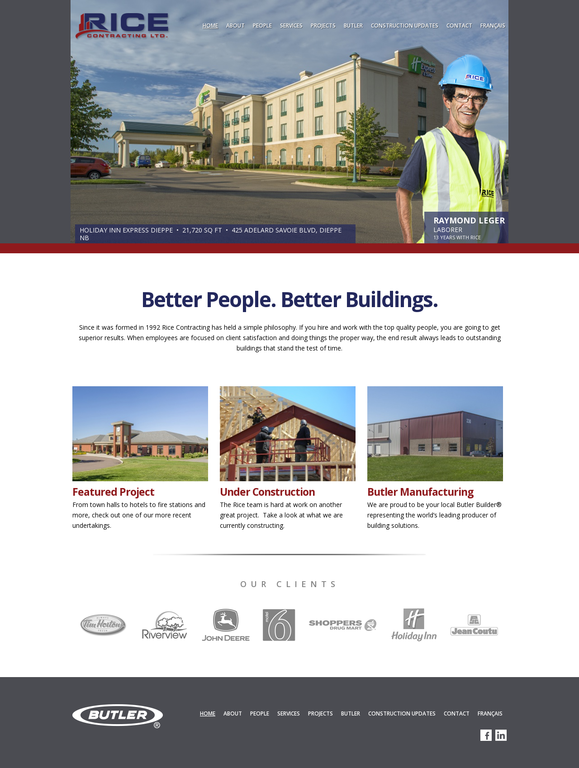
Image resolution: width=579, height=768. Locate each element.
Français (492, 25)
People (262, 25)
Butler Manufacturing (420, 491)
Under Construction (267, 491)
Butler (353, 25)
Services (291, 25)
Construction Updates (404, 25)
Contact (459, 25)
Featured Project (113, 491)
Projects (323, 25)
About (235, 25)
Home (210, 25)
